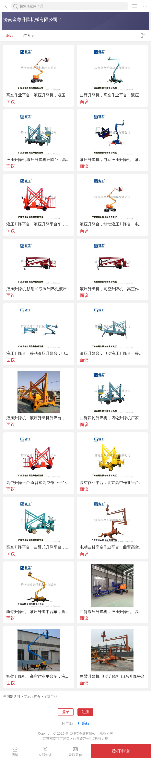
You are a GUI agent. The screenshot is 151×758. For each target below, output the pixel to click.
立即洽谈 (45, 752)
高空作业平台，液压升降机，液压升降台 (38, 95)
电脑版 (84, 723)
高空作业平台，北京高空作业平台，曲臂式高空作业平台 (112, 483)
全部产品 (50, 696)
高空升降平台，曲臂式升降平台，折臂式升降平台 (38, 547)
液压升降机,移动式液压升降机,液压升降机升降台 (38, 289)
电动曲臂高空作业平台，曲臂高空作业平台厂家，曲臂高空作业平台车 (112, 547)
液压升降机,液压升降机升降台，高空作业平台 (38, 160)
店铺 (15, 752)
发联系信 (75, 752)
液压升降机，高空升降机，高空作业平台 (112, 289)
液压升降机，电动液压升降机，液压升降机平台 (112, 160)
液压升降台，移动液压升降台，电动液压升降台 (112, 224)
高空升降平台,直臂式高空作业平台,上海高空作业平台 (38, 483)
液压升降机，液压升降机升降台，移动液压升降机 (38, 418)
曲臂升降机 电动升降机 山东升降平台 (112, 676)
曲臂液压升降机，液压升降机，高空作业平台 (112, 612)
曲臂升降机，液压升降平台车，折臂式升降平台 (38, 612)
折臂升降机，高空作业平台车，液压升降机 (38, 676)
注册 (85, 712)
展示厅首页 (32, 696)
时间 (28, 35)
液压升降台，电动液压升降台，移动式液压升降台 (112, 353)
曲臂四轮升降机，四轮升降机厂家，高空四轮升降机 (112, 418)
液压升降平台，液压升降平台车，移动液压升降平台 (38, 224)
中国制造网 (11, 696)
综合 (10, 35)
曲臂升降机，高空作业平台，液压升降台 (112, 95)
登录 (65, 712)
